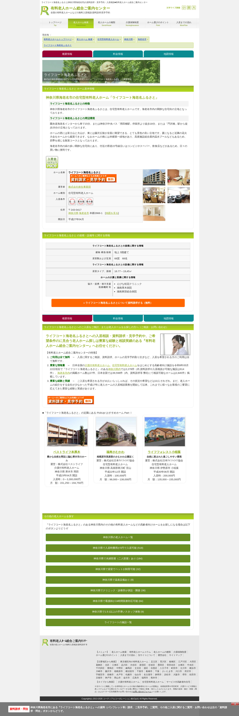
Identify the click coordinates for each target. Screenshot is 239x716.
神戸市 (108, 677)
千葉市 (140, 671)
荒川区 (163, 661)
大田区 (193, 661)
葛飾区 (99, 665)
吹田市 (192, 674)
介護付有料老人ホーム (97, 365)
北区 (107, 665)
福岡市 (145, 677)
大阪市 (176, 674)
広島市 (135, 677)
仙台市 (138, 674)
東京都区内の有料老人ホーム (134, 661)
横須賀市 (129, 671)
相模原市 (118, 671)
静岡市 (158, 674)
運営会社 (162, 655)
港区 (146, 668)
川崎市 (99, 671)
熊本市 (154, 677)
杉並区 (152, 665)
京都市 (99, 677)
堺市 (184, 674)
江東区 (115, 665)
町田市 (174, 668)
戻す (189, 7)
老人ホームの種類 (162, 652)
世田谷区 (171, 665)
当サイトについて (146, 655)
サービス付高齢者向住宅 (178, 682)
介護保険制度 (179, 652)
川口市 (178, 671)
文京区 (138, 668)
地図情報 (169, 53)
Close (235, 704)
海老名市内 (63, 372)
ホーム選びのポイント (107, 655)
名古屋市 (148, 674)
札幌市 (128, 674)
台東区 (181, 665)
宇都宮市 (100, 674)
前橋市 (110, 674)
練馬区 (128, 668)
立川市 (183, 668)
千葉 (157, 671)
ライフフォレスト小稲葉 (164, 452)
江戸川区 (182, 661)
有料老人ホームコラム (140, 652)
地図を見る (112, 213)
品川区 (124, 665)
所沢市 (188, 671)
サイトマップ (175, 655)
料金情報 (118, 53)
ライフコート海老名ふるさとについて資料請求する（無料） (119, 302)
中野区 (119, 668)
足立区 (154, 661)
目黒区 (154, 668)
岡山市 (117, 677)
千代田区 (100, 668)
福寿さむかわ (115, 452)
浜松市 (167, 674)
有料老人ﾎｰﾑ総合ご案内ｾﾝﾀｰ (68, 642)
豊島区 (110, 668)
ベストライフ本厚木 (66, 452)
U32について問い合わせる (70, 400)
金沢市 (126, 677)
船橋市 (149, 671)
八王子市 (164, 668)
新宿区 (142, 665)
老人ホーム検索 (119, 652)
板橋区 (172, 661)
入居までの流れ (127, 655)
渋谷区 (133, 665)
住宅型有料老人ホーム (124, 365)
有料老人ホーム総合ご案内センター (80, 10)
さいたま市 (167, 671)
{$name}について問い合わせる (93, 178)
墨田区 (161, 665)
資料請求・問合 (19, 709)
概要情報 (67, 53)
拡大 (194, 7)
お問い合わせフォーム (142, 692)
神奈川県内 (114, 369)
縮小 (184, 7)
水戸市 (119, 674)
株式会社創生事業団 (79, 186)
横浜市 (192, 668)
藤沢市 (108, 671)
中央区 (190, 665)
